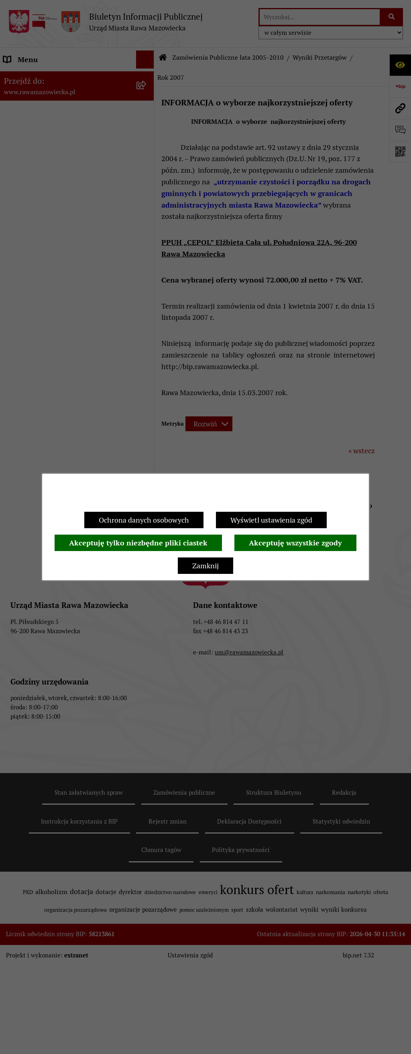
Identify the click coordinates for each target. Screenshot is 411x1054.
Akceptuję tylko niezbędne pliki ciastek (138, 542)
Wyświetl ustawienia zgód (271, 520)
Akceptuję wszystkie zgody (295, 542)
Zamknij (205, 565)
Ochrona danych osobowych (144, 520)
